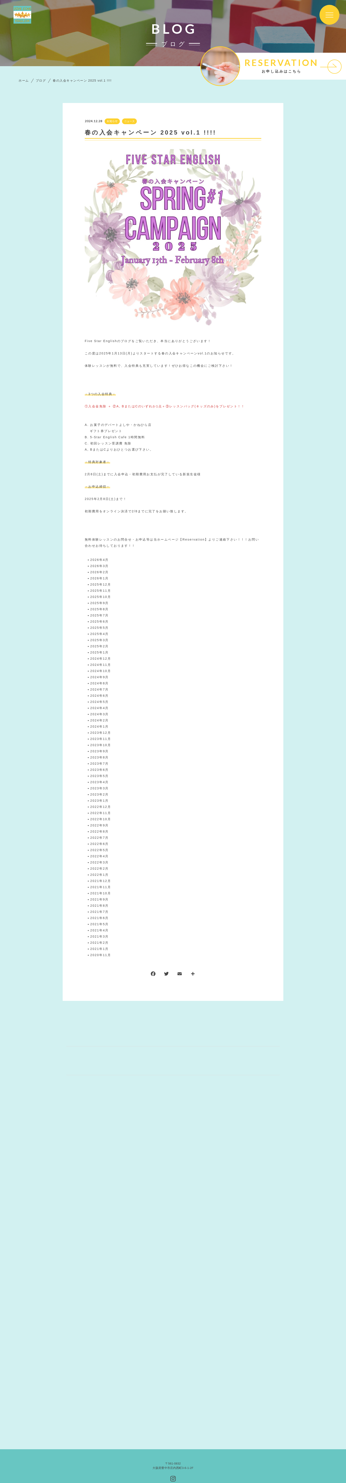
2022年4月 (99, 856)
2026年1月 (99, 578)
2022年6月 (99, 844)
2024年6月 (99, 695)
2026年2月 (99, 572)
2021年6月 (99, 918)
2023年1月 (99, 800)
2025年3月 (99, 640)
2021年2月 (99, 942)
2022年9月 (99, 825)
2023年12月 (100, 732)
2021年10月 (100, 893)
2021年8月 (99, 905)
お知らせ (112, 121)
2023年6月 (99, 769)
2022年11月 (100, 813)
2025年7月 (99, 615)
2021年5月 (99, 924)
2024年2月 (99, 720)
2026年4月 (99, 560)
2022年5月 (99, 850)
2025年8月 (99, 609)
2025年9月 (99, 603)
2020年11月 (100, 955)
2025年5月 (99, 627)
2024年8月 (99, 683)
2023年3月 (99, 788)
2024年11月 (100, 665)
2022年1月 (99, 874)
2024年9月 (99, 677)
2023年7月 (99, 763)
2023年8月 (99, 757)
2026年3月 (99, 566)
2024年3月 (99, 714)
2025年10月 (100, 597)
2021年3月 (99, 936)
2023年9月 (99, 751)
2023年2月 (99, 794)
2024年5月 (99, 702)
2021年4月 (99, 930)
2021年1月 (99, 949)
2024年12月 (100, 658)
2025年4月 (99, 634)
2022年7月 (99, 837)
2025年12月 (100, 584)
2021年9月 (99, 899)
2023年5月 (99, 776)
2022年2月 (99, 868)
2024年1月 (99, 726)
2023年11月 (100, 739)
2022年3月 (99, 862)
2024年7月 (99, 689)
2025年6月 (99, 621)
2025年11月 (100, 590)
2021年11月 (100, 887)
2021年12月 (100, 881)
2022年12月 (100, 807)
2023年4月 (99, 782)
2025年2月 (99, 646)
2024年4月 (99, 708)
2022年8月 (99, 831)
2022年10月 (100, 819)
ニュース (129, 121)
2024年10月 (100, 671)
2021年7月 (99, 912)
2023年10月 (100, 745)
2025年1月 (99, 652)
